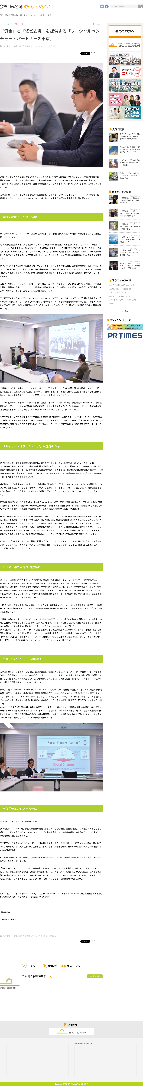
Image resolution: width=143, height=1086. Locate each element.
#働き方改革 (126, 289)
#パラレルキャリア (128, 285)
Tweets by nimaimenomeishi (83, 1043)
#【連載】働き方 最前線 (21, 46)
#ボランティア (114, 292)
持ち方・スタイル (6, 24)
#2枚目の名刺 (114, 285)
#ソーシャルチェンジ (39, 46)
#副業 (111, 304)
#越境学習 (126, 292)
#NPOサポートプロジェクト (120, 296)
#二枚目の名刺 (114, 289)
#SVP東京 (6, 46)
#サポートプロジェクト (127, 300)
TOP (1, 15)
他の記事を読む (96, 976)
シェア (93, 53)
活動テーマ (18, 24)
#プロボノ (53, 46)
